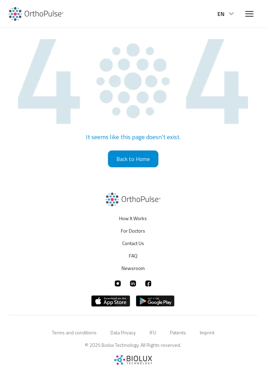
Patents (178, 332)
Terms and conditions (74, 332)
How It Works (133, 218)
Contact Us (133, 243)
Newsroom (133, 268)
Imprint (207, 332)
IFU (153, 332)
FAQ (133, 255)
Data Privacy (123, 332)
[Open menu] (249, 14)
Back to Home (133, 159)
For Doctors (133, 230)
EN (227, 14)
